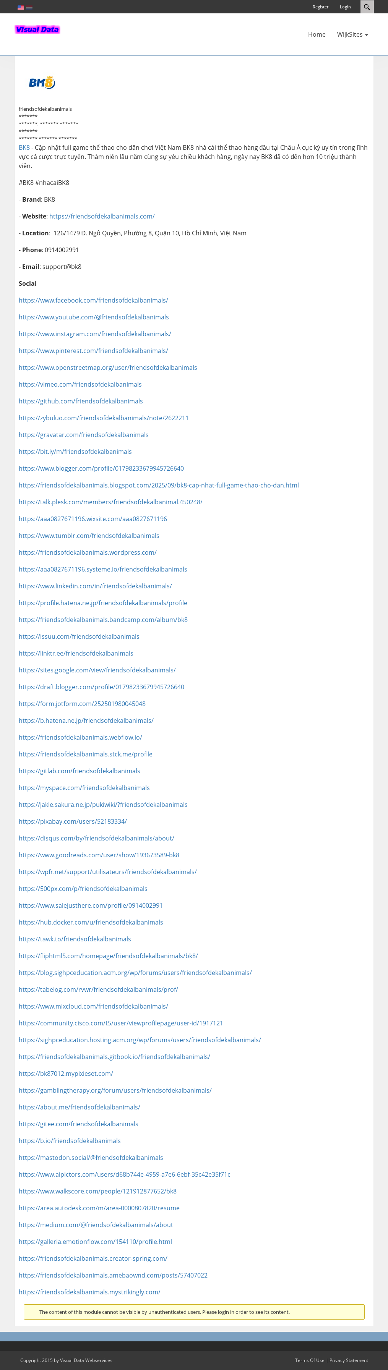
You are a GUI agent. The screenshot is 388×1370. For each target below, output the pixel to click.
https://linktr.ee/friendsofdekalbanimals (76, 653)
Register (320, 7)
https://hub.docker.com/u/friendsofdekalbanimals (91, 922)
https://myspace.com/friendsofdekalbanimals (84, 788)
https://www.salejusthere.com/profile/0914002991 (91, 905)
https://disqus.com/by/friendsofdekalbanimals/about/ (96, 838)
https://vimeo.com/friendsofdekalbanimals (80, 384)
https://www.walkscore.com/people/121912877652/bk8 (98, 1191)
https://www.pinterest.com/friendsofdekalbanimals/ (93, 351)
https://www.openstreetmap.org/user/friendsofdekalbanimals (108, 367)
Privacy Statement (349, 1360)
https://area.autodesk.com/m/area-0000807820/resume (99, 1208)
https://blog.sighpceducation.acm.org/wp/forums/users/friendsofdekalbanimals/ (135, 972)
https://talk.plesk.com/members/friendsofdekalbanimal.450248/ (111, 502)
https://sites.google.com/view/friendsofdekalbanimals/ (97, 670)
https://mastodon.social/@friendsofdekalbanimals (91, 1157)
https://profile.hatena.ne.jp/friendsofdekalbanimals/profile (103, 603)
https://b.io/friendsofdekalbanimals (70, 1141)
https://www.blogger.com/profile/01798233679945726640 (101, 468)
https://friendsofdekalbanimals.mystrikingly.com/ (90, 1292)
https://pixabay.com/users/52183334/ (73, 821)
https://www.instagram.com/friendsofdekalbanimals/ (95, 334)
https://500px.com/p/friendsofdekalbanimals (83, 888)
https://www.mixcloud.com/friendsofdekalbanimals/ (93, 1006)
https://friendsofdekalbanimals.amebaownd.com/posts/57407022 (113, 1275)
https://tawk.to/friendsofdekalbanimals (75, 939)
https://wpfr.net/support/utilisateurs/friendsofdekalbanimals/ (108, 872)
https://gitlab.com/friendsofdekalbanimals (79, 771)
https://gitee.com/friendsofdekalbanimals (78, 1124)
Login (345, 7)
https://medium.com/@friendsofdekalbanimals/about (96, 1225)
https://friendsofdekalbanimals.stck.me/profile (86, 754)
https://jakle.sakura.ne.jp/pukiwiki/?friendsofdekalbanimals (103, 804)
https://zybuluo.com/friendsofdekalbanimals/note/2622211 (104, 418)
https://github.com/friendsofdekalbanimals (81, 401)
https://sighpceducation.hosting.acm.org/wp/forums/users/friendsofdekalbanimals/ (140, 1040)
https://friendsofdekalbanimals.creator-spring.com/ (93, 1258)
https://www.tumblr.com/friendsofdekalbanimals (89, 535)
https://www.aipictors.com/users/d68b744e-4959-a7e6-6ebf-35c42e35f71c (125, 1174)
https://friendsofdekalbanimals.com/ (102, 216)
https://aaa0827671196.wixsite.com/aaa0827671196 (93, 519)
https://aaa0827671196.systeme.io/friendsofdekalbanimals (103, 569)
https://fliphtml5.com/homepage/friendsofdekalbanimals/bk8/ (108, 956)
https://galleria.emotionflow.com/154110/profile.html (95, 1241)
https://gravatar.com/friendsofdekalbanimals (84, 435)
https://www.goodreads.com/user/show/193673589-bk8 (99, 855)
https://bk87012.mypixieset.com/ (66, 1073)
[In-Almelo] (37, 28)
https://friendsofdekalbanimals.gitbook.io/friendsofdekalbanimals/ (114, 1057)
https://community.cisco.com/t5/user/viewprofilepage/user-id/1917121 (121, 1023)
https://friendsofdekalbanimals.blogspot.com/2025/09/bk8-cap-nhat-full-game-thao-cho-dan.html (159, 485)
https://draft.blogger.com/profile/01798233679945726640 (101, 687)
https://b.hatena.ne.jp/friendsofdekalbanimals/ (86, 720)
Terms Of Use (310, 1360)
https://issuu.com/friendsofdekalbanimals (79, 636)
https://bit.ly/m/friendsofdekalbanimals (75, 451)
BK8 (24, 147)
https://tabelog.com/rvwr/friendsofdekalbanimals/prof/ (98, 989)
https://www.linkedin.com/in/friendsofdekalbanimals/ (95, 586)
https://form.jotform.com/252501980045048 (82, 704)
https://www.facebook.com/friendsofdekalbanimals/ (93, 300)
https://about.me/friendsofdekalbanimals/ (79, 1107)
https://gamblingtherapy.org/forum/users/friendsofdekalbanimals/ (115, 1090)
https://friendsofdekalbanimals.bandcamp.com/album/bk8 (103, 619)
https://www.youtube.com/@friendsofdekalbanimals (94, 317)
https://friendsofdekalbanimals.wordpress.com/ (88, 552)
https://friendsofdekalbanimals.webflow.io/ (80, 737)
